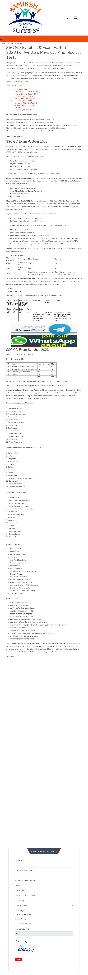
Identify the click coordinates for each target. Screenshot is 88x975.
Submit (18, 959)
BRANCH (19, 901)
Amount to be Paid (22, 929)
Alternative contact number (25, 881)
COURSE (19, 891)
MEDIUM (19, 911)
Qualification (20, 919)
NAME (18, 860)
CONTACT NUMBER (24, 870)
